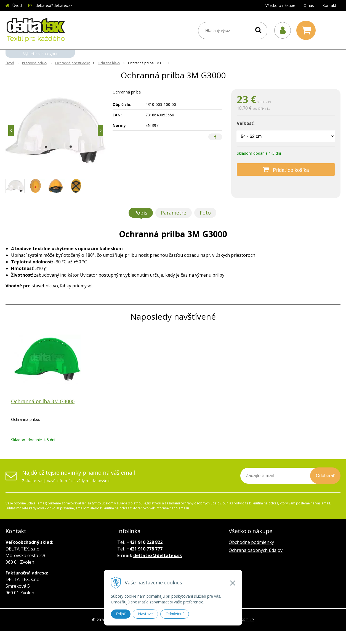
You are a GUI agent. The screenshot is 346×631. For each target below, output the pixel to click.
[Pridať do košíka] (286, 169)
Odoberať (325, 475)
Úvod (17, 5)
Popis (140, 212)
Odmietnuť (175, 614)
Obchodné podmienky (251, 542)
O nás (309, 5)
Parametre (173, 212)
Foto (205, 212)
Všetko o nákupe (280, 5)
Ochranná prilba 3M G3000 (42, 401)
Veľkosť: (245, 123)
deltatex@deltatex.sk (54, 5)
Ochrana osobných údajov (256, 550)
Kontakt (329, 5)
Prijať (120, 614)
